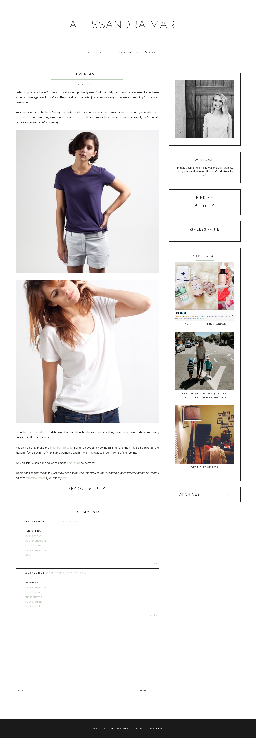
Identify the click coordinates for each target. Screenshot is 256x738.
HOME (87, 52)
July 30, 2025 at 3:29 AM (62, 521)
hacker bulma (33, 601)
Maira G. (156, 728)
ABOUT (105, 52)
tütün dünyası (34, 597)
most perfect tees (61, 447)
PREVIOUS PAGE (146, 690)
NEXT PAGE (25, 690)
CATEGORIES (128, 52)
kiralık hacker (33, 536)
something (73, 463)
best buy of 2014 (205, 467)
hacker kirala (33, 606)
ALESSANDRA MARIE (128, 24)
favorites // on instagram (205, 324)
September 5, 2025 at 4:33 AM (66, 573)
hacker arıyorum (35, 540)
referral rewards (35, 478)
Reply (153, 563)
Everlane (41, 432)
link (64, 478)
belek (28, 555)
